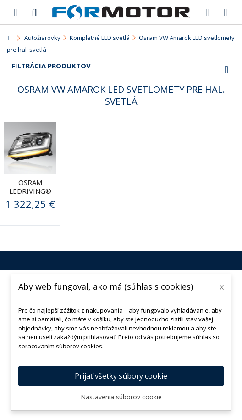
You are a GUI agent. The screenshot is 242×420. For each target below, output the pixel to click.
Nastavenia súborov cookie (121, 396)
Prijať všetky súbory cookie (121, 376)
